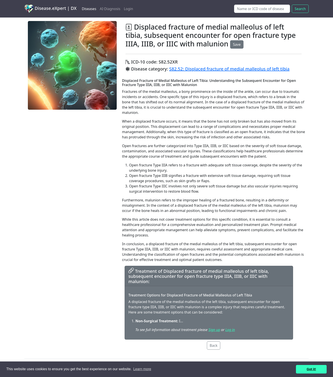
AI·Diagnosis (110, 8)
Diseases (89, 8)
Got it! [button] (311, 369)
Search (300, 8)
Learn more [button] (142, 369)
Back (214, 345)
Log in (230, 329)
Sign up (214, 329)
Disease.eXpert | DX (50, 9)
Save (237, 44)
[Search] (262, 9)
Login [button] (128, 8)
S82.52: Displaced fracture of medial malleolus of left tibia (229, 69)
